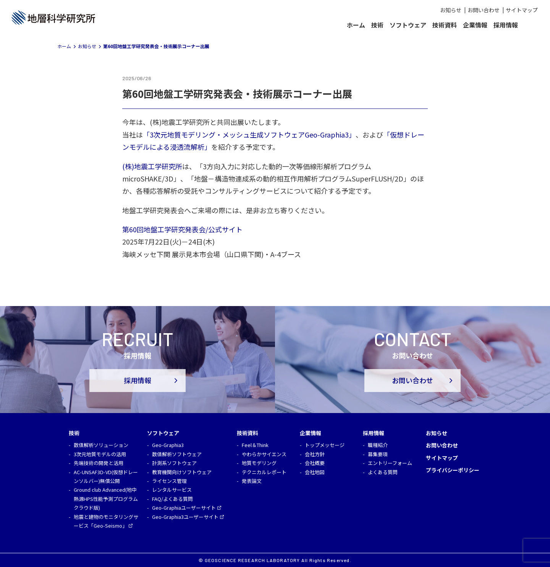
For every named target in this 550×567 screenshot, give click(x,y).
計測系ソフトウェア (174, 463)
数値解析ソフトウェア (177, 454)
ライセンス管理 (169, 480)
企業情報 (475, 24)
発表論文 (252, 480)
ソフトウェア (408, 24)
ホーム (356, 24)
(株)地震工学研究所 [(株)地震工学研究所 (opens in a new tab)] (152, 166)
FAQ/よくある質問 (172, 498)
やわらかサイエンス (264, 454)
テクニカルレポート (264, 472)
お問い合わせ (483, 10)
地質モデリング (259, 463)
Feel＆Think (255, 445)
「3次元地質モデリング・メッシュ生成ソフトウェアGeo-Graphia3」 (249, 134)
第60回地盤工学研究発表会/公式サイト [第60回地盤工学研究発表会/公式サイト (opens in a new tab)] (182, 229)
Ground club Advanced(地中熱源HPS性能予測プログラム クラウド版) (106, 498)
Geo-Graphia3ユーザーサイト (185, 516)
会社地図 (315, 472)
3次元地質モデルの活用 (100, 454)
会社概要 (315, 463)
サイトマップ (522, 10)
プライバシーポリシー (452, 470)
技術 (377, 24)
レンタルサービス (172, 489)
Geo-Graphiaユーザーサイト (184, 507)
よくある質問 (383, 472)
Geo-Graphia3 (168, 445)
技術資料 (444, 24)
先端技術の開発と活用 (98, 463)
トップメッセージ (325, 445)
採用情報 (505, 24)
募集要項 (378, 454)
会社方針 (315, 454)
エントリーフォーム (390, 463)
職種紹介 (378, 445)
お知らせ (450, 10)
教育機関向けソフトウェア (182, 472)
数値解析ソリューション (101, 445)
